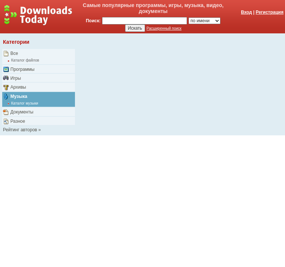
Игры (15, 78)
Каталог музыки (24, 103)
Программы (22, 69)
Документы (21, 112)
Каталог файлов (25, 60)
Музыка (18, 96)
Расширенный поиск (164, 28)
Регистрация (270, 12)
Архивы (18, 87)
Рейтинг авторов (20, 129)
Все (14, 53)
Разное (17, 121)
